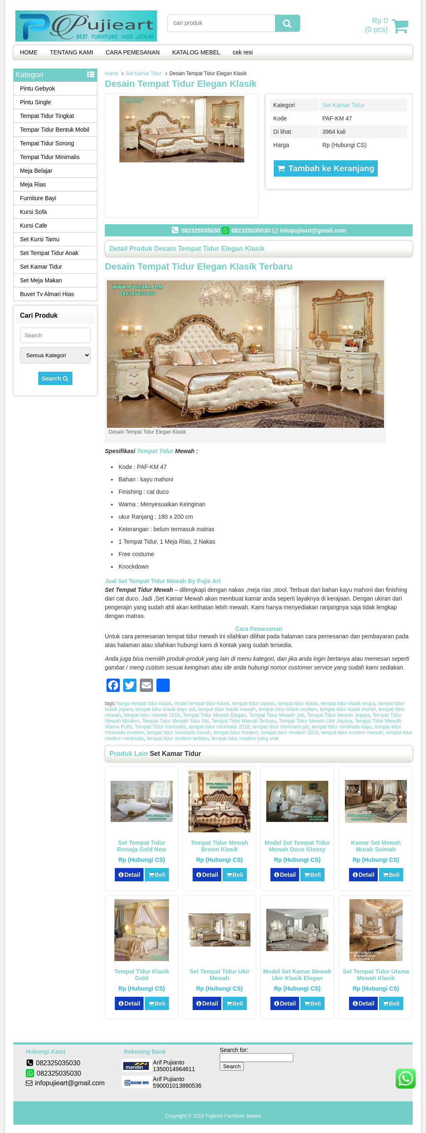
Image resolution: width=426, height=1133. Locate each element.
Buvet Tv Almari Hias (47, 294)
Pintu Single (35, 102)
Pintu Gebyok (37, 88)
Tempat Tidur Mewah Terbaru (243, 721)
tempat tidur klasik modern (288, 709)
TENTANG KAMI (71, 52)
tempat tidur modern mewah (352, 733)
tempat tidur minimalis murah (179, 733)
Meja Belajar (36, 170)
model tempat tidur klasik (202, 703)
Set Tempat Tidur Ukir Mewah (219, 974)
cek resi (243, 52)
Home (111, 73)
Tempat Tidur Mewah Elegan (214, 715)
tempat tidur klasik (298, 703)
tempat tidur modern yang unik (245, 738)
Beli (156, 874)
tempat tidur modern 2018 (289, 733)
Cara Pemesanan (258, 628)
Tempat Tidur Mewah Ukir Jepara (315, 721)
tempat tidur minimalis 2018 (219, 727)
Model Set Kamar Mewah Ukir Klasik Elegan (297, 974)
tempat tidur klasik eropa (348, 703)
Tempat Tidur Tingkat (47, 116)
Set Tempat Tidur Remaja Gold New (141, 846)
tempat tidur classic (253, 703)
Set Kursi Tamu (39, 239)
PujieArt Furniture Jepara (233, 1116)
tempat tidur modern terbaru (178, 738)
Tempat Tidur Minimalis (49, 157)
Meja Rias (33, 184)
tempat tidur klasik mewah (227, 709)
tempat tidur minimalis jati (281, 727)
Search (55, 378)
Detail (129, 874)
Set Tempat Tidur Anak (49, 253)
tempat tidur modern (235, 733)
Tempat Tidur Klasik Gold (141, 974)
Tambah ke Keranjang (325, 168)
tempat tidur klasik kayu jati (165, 709)
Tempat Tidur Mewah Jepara (338, 715)
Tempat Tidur (155, 451)
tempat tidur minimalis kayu (342, 727)
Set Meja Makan (41, 280)
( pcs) (377, 26)
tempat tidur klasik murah (348, 709)
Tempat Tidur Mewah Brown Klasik (219, 846)
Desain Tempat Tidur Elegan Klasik (181, 83)
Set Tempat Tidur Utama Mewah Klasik (376, 974)
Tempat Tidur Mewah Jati (276, 715)
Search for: (234, 1050)
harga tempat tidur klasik (144, 703)
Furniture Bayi (38, 198)
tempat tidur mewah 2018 (152, 715)
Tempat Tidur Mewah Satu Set (175, 721)
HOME (28, 52)
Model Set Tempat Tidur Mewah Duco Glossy (297, 846)
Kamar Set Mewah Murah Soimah (376, 846)
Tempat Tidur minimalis (160, 727)
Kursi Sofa (33, 211)
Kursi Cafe (33, 225)
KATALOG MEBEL (196, 52)
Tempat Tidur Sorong (47, 143)
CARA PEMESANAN (133, 52)
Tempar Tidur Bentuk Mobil (54, 129)
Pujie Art (209, 581)
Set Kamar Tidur (144, 73)
